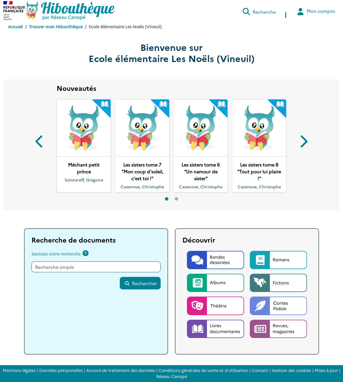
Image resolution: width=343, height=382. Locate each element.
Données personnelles (61, 370)
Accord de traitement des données (120, 370)
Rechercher (140, 283)
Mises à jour (326, 370)
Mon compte (315, 11)
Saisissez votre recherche (56, 254)
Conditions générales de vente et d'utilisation (203, 370)
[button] (39, 142)
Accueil (15, 26)
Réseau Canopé (171, 376)
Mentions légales (19, 370)
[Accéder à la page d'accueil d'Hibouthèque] (70, 10)
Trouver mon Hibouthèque (56, 26)
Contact (260, 370)
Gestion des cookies (291, 370)
